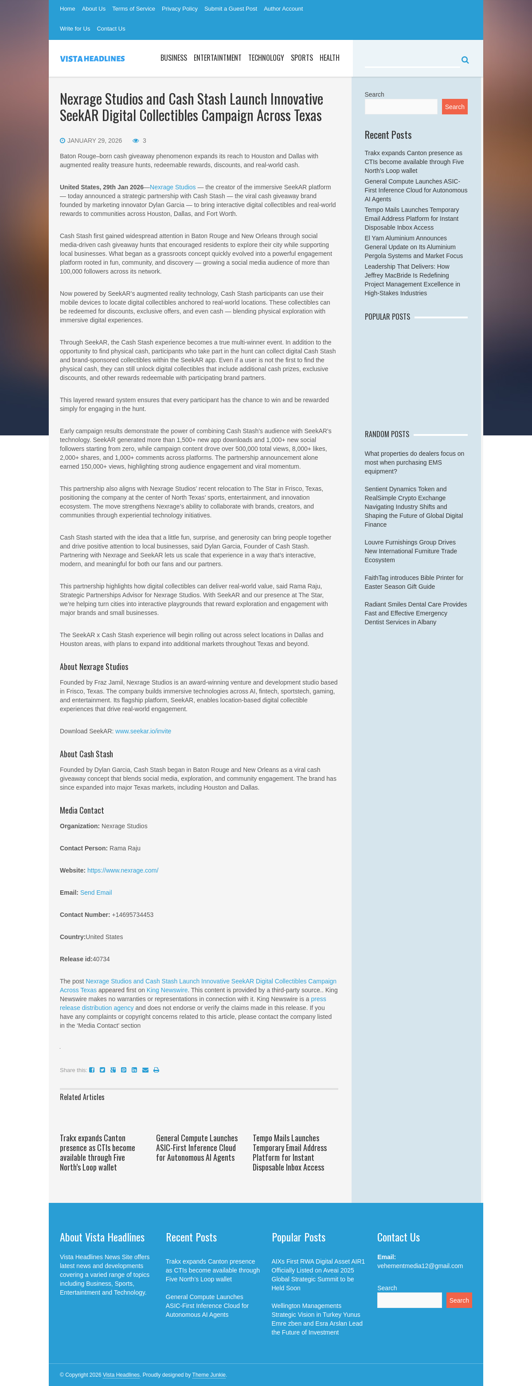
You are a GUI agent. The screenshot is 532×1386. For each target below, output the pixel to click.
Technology (266, 57)
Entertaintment (218, 57)
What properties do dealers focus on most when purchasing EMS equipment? (415, 462)
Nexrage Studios (173, 187)
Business (173, 57)
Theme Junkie (209, 1375)
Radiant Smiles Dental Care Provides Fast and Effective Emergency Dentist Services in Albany (416, 613)
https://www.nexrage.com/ (122, 870)
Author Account (283, 8)
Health (330, 57)
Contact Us (111, 28)
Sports (302, 57)
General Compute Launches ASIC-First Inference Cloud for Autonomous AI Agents (197, 1147)
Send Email (96, 892)
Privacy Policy (180, 8)
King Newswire (167, 990)
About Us (94, 8)
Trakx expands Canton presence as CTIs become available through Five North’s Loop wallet (97, 1152)
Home (67, 8)
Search (374, 94)
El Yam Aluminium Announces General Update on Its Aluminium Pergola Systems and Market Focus (414, 247)
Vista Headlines (121, 1375)
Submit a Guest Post (230, 8)
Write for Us (75, 28)
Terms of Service (133, 8)
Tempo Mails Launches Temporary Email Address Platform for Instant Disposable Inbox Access (290, 1152)
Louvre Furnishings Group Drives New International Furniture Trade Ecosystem (411, 551)
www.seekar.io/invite (143, 731)
